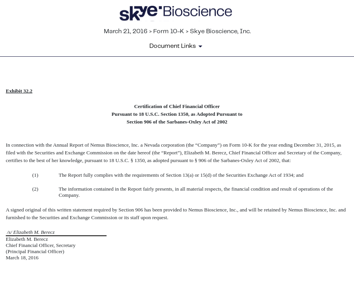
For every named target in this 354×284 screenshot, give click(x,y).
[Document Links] (177, 46)
